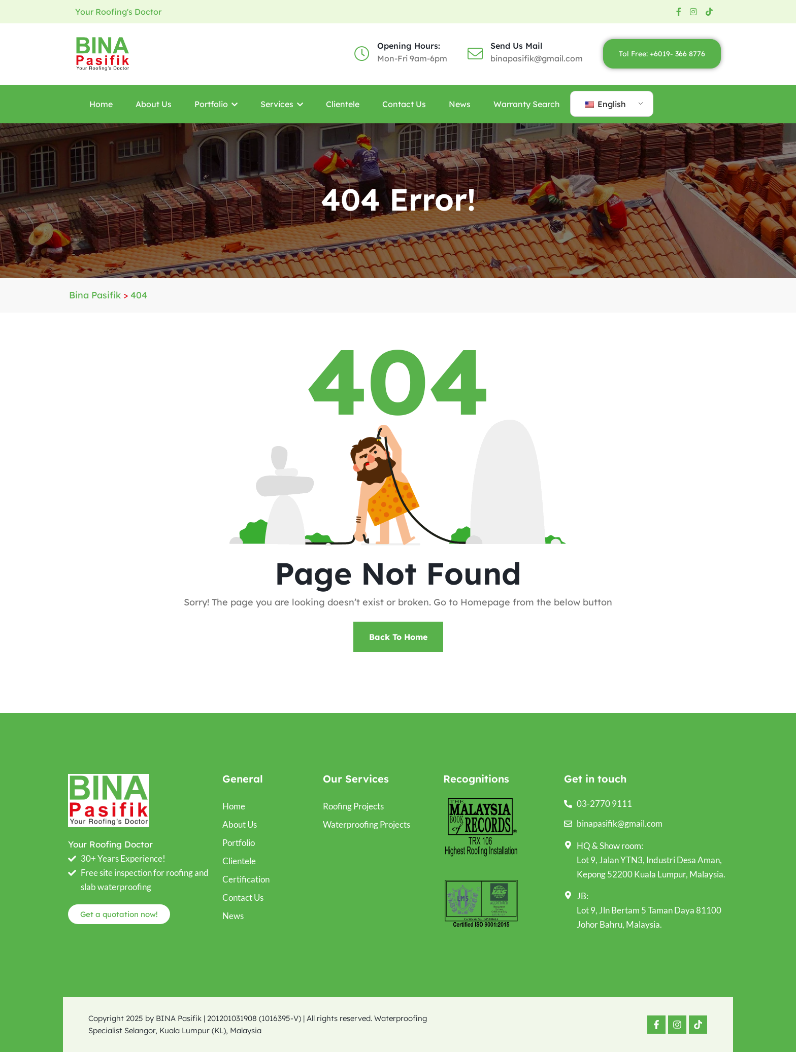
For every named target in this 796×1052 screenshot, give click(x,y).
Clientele (342, 104)
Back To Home (398, 637)
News (460, 104)
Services (281, 104)
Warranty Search (526, 104)
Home (101, 104)
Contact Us (404, 104)
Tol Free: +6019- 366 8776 (662, 53)
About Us (154, 104)
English (605, 104)
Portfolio (216, 104)
